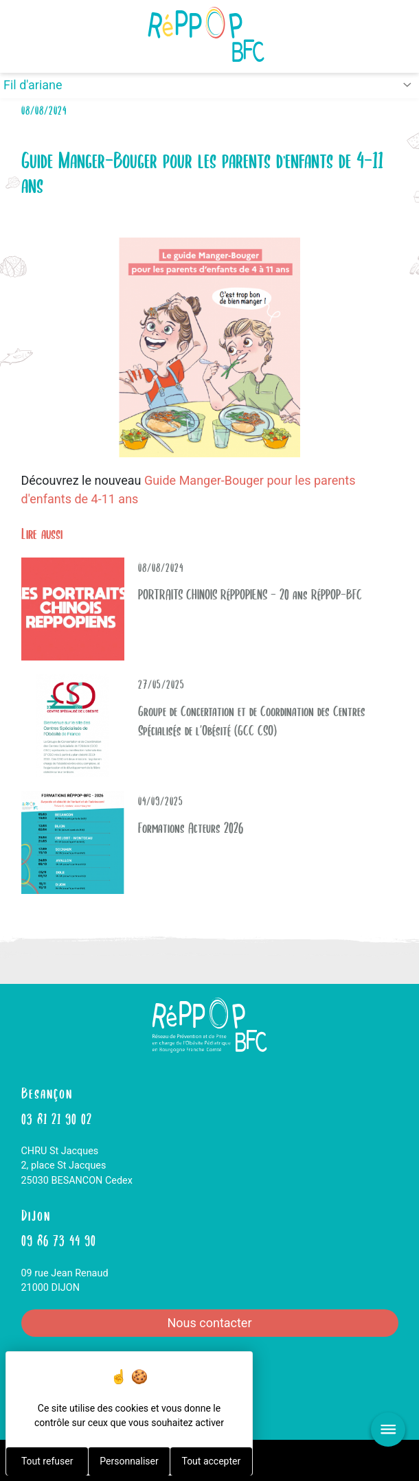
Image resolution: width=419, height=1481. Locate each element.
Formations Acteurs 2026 (190, 826)
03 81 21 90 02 (56, 1117)
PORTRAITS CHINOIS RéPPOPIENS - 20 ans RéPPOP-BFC (250, 593)
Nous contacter (209, 1323)
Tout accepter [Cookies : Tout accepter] (210, 1461)
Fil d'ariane (33, 85)
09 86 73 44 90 (58, 1239)
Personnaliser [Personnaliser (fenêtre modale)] (129, 1461)
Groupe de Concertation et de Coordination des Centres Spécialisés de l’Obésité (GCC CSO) (251, 719)
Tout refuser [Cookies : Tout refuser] (47, 1461)
